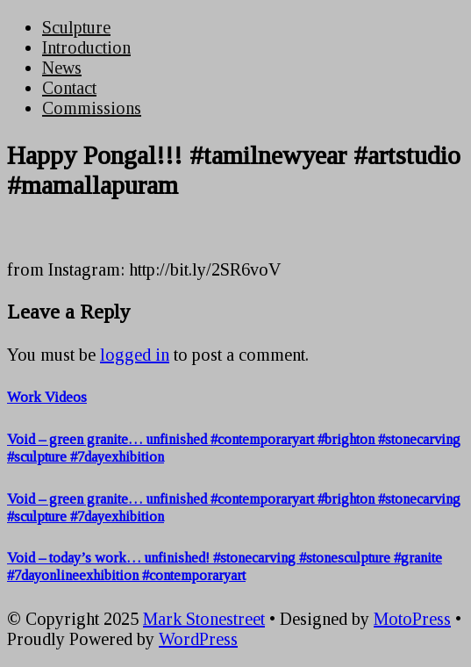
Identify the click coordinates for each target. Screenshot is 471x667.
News (62, 67)
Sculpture (76, 27)
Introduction (86, 47)
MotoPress (412, 618)
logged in (134, 354)
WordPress (198, 639)
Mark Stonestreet (204, 618)
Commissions (91, 108)
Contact (69, 87)
